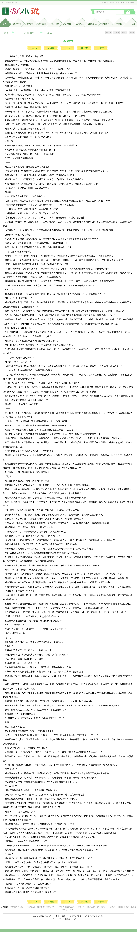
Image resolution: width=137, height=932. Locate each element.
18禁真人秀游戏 (16, 907)
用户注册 (116, 3)
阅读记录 (131, 3)
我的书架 (124, 3)
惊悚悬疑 (67, 24)
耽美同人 (80, 24)
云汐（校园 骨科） (27, 33)
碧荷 (72, 910)
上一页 (34, 48)
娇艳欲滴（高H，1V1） (47, 907)
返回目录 (51, 48)
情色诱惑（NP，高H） (96, 907)
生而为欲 (112, 907)
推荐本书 (101, 48)
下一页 (67, 48)
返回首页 (105, 3)
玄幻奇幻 (16, 24)
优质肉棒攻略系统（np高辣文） (72, 907)
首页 (4, 24)
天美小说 (15, 3)
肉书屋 (67, 919)
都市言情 (42, 24)
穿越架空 (92, 24)
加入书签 (84, 48)
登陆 (111, 3)
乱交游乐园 (30, 907)
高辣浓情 (105, 24)
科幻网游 (54, 24)
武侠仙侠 (29, 24)
